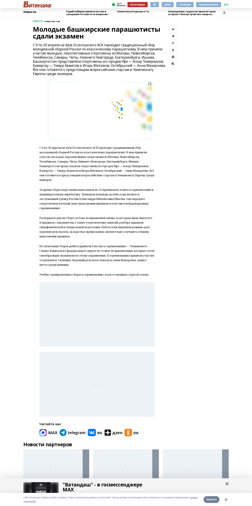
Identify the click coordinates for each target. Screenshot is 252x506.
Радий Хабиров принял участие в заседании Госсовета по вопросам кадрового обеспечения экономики (87, 13)
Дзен (168, 4)
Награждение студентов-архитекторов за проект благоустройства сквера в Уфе (192, 13)
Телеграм (185, 4)
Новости (29, 12)
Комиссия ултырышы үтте (133, 11)
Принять (211, 499)
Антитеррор (137, 4)
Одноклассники (208, 4)
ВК (154, 4)
